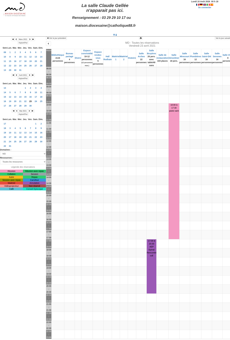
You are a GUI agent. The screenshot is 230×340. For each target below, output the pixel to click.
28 (41, 65)
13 (36, 57)
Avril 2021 (23, 75)
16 (15, 61)
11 (25, 57)
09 (5, 52)
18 (25, 61)
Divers (78, 58)
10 (5, 57)
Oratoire (132, 58)
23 (15, 65)
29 (10, 70)
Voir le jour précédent (56, 38)
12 (30, 57)
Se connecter (204, 7)
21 (41, 61)
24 (20, 65)
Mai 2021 (23, 111)
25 (25, 65)
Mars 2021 (23, 39)
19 (30, 61)
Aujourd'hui (23, 43)
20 (36, 61)
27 (36, 65)
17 (20, 61)
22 (10, 65)
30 (15, 70)
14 (41, 57)
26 (30, 65)
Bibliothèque (57, 55)
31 (20, 70)
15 (10, 61)
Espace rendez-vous (98, 55)
